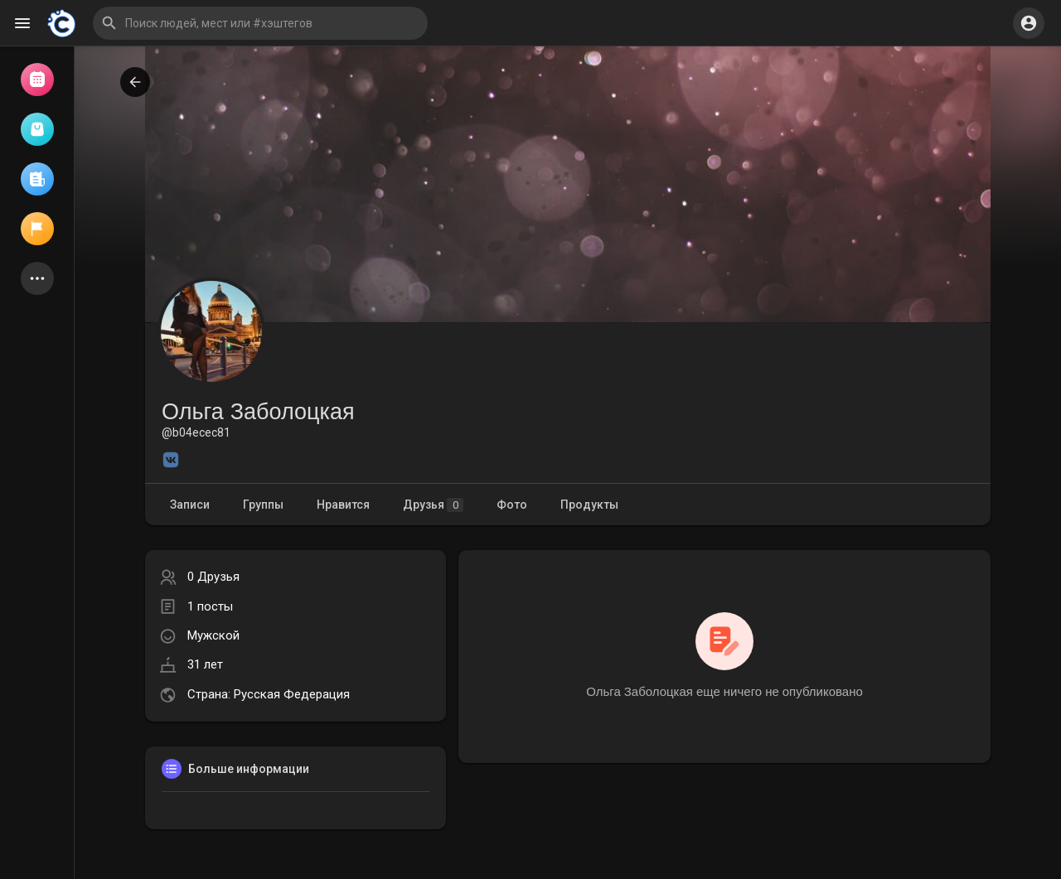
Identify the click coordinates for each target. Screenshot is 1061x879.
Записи (190, 504)
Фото (512, 504)
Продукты (589, 504)
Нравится (343, 504)
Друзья (433, 505)
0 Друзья (213, 576)
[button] (260, 23)
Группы (263, 504)
